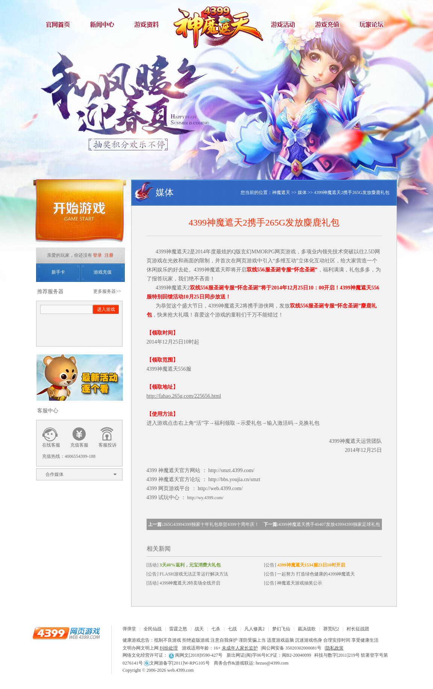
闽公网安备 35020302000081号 (291, 648)
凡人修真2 (254, 628)
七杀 (215, 628)
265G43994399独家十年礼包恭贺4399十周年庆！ (211, 524)
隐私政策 (335, 648)
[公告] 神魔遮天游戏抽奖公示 (293, 583)
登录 (97, 255)
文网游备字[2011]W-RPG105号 (177, 663)
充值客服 (79, 445)
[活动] (184, 565)
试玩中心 (168, 497)
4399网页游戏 (66, 633)
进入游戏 (106, 309)
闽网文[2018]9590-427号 (195, 655)
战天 (199, 628)
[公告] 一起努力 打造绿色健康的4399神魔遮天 (309, 574)
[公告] (304, 565)
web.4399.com (180, 670)
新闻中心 (103, 24)
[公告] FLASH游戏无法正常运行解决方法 (187, 574)
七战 (232, 628)
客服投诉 (107, 445)
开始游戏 (79, 213)
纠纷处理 (169, 648)
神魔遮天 (216, 24)
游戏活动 (284, 24)
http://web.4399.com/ (220, 488)
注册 (109, 255)
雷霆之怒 (178, 628)
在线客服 (51, 445)
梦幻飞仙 (281, 628)
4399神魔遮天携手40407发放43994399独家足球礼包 (329, 524)
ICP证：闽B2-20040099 (288, 655)
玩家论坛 (374, 24)
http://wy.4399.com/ (205, 497)
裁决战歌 (307, 628)
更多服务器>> (107, 291)
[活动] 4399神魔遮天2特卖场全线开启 (184, 583)
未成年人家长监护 (240, 648)
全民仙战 (153, 628)
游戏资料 (148, 24)
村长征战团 (358, 628)
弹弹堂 (129, 628)
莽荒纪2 (331, 628)
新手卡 (58, 272)
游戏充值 (329, 24)
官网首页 (58, 24)
